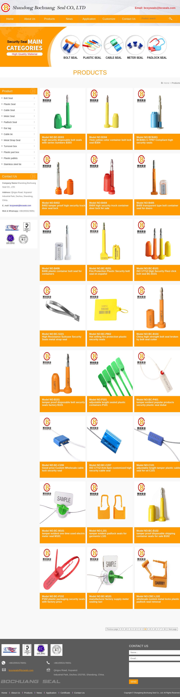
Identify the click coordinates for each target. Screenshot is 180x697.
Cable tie (8, 134)
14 (145, 629)
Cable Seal (9, 110)
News (69, 18)
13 (140, 629)
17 (160, 629)
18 (165, 629)
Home (10, 18)
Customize (108, 18)
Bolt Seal (8, 98)
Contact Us (128, 18)
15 (150, 629)
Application (89, 18)
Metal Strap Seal (12, 140)
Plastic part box (11, 152)
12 (135, 629)
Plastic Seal (9, 104)
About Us (29, 18)
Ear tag (7, 128)
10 (126, 629)
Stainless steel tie (12, 164)
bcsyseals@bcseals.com (20, 205)
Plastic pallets (11, 158)
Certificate (65, 693)
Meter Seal (9, 116)
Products (49, 18)
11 (131, 629)
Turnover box (10, 146)
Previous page (112, 629)
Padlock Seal (10, 122)
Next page (172, 629)
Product (7, 91)
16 (155, 629)
